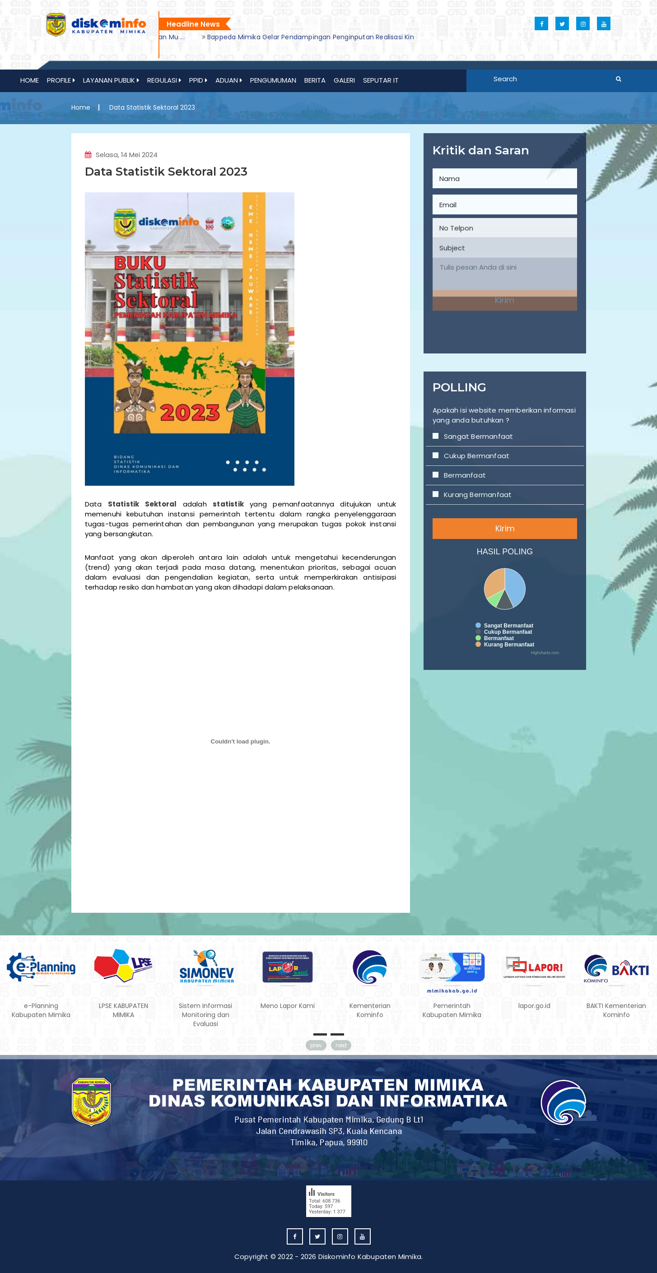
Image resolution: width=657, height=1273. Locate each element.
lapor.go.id (534, 1006)
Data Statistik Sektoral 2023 (166, 176)
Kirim (505, 478)
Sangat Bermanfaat (488, 424)
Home (29, 80)
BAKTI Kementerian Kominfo (616, 1011)
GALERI (344, 80)
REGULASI (164, 80)
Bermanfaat (480, 447)
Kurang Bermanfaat (488, 458)
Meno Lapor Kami (288, 1006)
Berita (315, 80)
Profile (61, 80)
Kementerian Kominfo (370, 1011)
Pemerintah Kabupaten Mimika (452, 1011)
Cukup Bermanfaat (487, 435)
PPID (198, 80)
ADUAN (228, 80)
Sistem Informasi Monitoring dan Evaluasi (205, 1015)
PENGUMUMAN (273, 80)
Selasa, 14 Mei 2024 (121, 159)
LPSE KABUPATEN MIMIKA (123, 1011)
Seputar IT (381, 80)
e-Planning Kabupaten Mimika (41, 1011)
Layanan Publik (111, 80)
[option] (288, 37)
